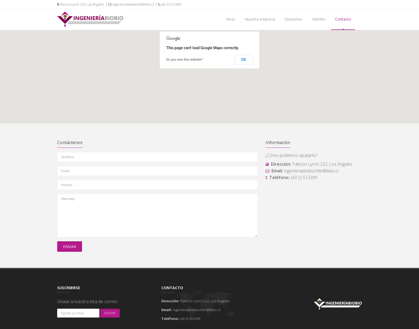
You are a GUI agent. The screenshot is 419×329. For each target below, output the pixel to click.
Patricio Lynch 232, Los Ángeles (80, 4)
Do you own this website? (184, 59)
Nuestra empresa (260, 19)
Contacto (343, 19)
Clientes (318, 19)
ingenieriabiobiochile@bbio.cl (131, 4)
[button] (209, 72)
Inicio (230, 19)
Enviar (69, 246)
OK (243, 59)
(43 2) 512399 (169, 4)
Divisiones (293, 19)
